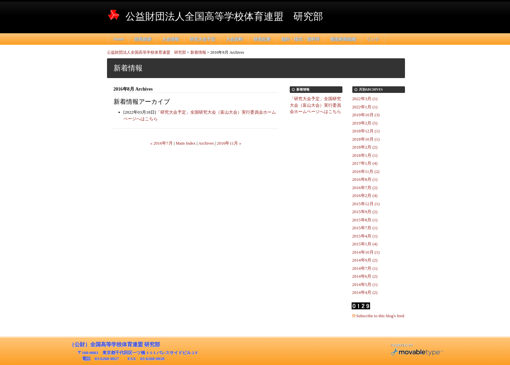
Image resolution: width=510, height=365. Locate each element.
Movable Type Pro (417, 350)
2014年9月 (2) (365, 260)
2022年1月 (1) (365, 106)
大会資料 (234, 39)
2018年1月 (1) (365, 155)
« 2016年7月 (161, 143)
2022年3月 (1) (365, 98)
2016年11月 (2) (366, 171)
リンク (372, 39)
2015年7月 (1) (365, 227)
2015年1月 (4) (365, 243)
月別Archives (371, 89)
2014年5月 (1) (365, 284)
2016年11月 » (229, 143)
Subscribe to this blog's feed (380, 315)
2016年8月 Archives (227, 52)
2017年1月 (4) (365, 163)
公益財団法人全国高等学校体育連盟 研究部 (224, 16)
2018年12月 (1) (366, 130)
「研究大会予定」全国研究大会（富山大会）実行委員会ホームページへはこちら (315, 105)
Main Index (186, 143)
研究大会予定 (202, 39)
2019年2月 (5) (365, 123)
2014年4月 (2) (365, 292)
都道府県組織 (343, 39)
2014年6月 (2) (365, 276)
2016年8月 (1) (365, 179)
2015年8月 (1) (365, 219)
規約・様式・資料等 (300, 39)
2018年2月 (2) (365, 147)
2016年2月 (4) (365, 195)
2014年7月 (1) (365, 268)
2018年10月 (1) (366, 139)
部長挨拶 (142, 39)
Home (119, 38)
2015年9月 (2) (365, 211)
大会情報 (170, 39)
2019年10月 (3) (366, 114)
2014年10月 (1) (366, 252)
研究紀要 (262, 39)
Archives (206, 143)
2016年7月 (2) (365, 187)
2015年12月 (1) (366, 203)
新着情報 (198, 52)
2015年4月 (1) (365, 236)
